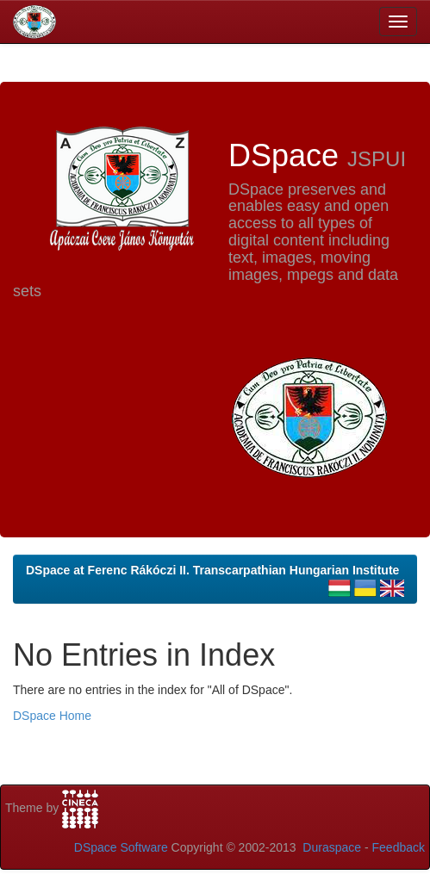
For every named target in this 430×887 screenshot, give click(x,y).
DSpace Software (121, 847)
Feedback (398, 847)
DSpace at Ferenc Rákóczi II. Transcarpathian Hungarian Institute (212, 570)
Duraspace (331, 847)
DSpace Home (52, 716)
